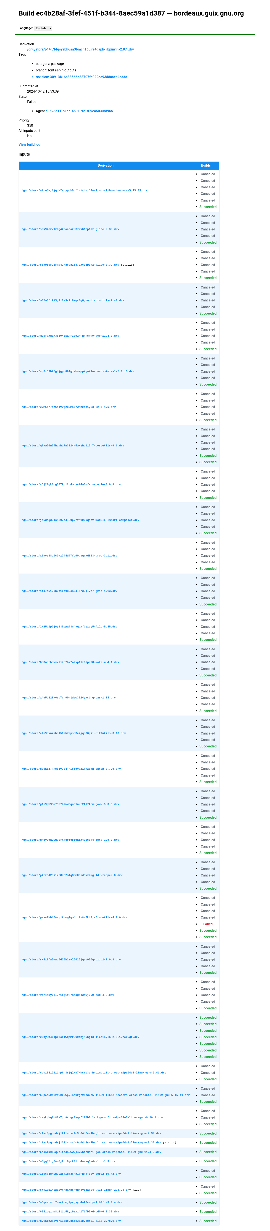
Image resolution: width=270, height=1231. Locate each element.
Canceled (208, 174)
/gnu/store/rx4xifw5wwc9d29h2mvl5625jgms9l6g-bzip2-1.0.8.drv (71, 959)
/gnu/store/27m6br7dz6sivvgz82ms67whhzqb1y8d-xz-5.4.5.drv (69, 407)
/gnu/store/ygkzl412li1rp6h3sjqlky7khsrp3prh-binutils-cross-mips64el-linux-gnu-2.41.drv (94, 1073)
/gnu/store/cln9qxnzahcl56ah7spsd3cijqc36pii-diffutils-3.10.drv (74, 733)
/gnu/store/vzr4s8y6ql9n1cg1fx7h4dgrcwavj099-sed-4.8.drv (68, 995)
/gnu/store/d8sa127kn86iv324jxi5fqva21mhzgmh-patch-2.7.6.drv (71, 769)
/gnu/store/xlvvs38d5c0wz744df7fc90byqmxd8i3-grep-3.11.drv (70, 556)
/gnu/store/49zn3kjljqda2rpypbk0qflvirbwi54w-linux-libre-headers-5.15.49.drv (85, 190)
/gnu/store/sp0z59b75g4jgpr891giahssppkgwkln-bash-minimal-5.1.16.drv (78, 371)
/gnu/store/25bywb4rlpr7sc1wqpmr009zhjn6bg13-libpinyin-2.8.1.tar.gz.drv (80, 1037)
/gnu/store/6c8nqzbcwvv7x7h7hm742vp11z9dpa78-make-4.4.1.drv (70, 662)
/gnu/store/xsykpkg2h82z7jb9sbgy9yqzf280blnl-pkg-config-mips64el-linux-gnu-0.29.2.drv (92, 1117)
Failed (208, 924)
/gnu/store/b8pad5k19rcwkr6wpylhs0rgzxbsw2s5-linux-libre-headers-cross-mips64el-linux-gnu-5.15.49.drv (106, 1095)
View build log (29, 144)
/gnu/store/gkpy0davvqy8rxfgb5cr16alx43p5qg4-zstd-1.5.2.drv (70, 840)
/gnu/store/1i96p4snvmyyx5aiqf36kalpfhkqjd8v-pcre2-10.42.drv (71, 1174)
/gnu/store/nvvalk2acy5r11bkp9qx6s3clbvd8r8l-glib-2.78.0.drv (71, 1221)
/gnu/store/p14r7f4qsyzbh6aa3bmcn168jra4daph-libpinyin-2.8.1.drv (80, 49)
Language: (26, 28)
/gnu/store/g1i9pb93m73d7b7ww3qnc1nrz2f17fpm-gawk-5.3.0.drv (70, 804)
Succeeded (208, 207)
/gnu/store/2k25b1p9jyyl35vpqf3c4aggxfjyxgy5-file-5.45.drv (70, 627)
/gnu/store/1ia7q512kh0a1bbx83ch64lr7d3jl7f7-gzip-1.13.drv (70, 591)
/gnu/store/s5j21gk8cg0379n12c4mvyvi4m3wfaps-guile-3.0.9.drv (71, 484)
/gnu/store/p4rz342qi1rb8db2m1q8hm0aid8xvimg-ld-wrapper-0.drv (72, 875)
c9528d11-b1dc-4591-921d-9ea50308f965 (79, 111)
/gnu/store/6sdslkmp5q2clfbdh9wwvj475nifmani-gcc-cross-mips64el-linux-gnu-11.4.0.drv (91, 1152)
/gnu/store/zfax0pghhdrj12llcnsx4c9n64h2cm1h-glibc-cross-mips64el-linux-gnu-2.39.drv (91, 1133)
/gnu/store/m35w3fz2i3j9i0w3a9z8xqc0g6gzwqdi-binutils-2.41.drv (73, 300)
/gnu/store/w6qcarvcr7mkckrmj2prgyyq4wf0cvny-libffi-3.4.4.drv (72, 1202)
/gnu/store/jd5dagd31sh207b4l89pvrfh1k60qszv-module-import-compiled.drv (80, 520)
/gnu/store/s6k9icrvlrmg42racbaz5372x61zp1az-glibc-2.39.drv (70, 229)
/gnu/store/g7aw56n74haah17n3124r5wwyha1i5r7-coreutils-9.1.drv (73, 446)
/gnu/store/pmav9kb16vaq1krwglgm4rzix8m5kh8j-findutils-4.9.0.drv (74, 917)
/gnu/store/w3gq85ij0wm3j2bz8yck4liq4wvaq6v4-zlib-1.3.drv (69, 1161)
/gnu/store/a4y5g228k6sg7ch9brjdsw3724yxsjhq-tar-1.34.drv (69, 698)
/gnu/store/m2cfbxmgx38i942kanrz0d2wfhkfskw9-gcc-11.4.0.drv (70, 336)
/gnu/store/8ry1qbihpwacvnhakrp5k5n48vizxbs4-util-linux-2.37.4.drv (76, 1190)
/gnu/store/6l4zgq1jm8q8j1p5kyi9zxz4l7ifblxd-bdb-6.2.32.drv (70, 1212)
